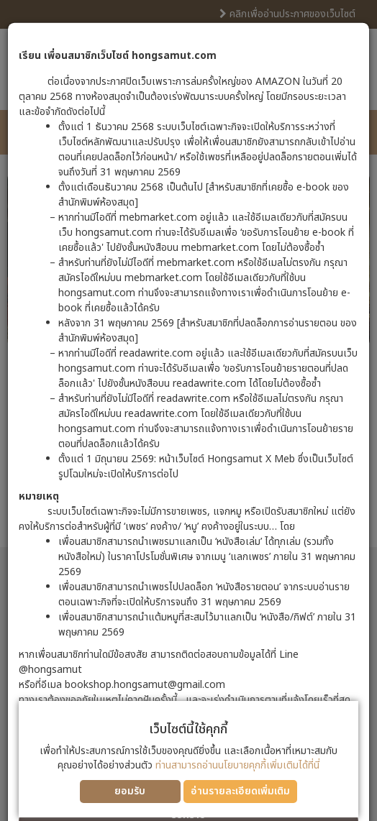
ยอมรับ (129, 791)
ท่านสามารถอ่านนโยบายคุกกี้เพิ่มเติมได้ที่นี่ (237, 765)
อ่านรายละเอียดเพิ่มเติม (240, 791)
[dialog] (188, 410)
